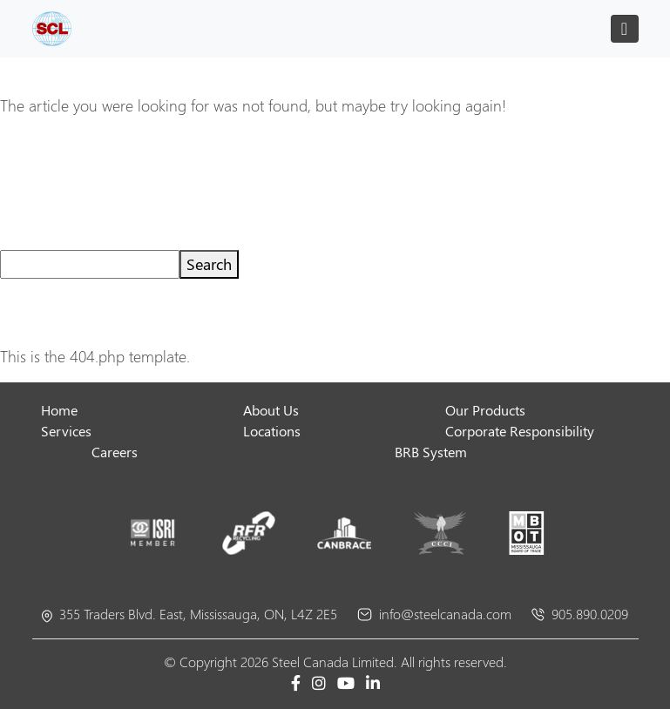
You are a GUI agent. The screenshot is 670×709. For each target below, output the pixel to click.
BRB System (431, 451)
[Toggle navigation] (625, 29)
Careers (114, 451)
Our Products (485, 410)
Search (209, 263)
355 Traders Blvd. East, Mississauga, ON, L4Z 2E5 (189, 613)
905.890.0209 (579, 613)
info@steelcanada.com (434, 613)
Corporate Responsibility (519, 431)
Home (59, 410)
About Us (271, 410)
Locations (272, 431)
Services (66, 431)
